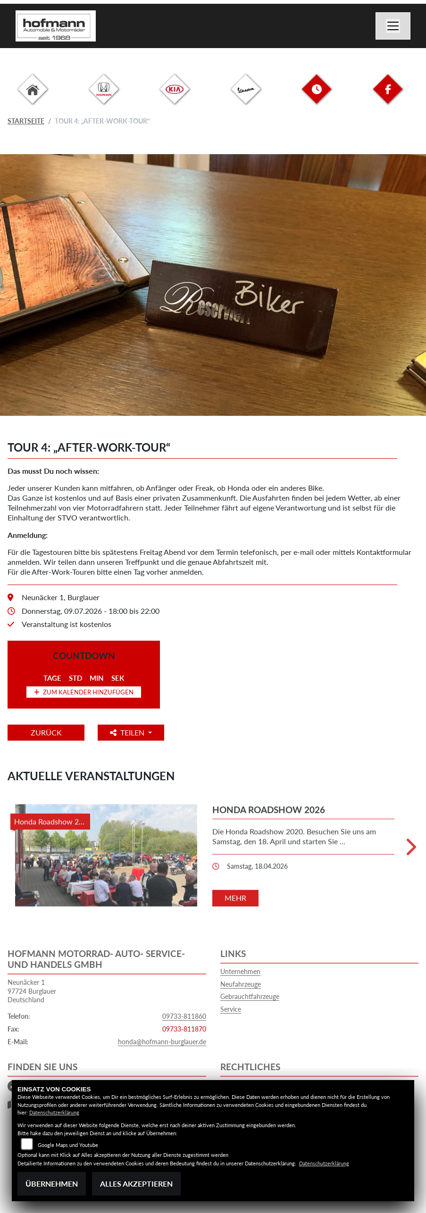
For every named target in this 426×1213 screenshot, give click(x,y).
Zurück (46, 732)
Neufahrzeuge (240, 984)
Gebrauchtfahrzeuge (249, 996)
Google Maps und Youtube (68, 1145)
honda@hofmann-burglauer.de (162, 1042)
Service (230, 1009)
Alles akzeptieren (136, 1183)
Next (410, 850)
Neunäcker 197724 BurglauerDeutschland (32, 991)
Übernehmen (51, 1183)
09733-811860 (184, 1016)
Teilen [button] (129, 732)
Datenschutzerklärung (54, 1112)
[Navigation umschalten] (393, 26)
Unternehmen (240, 971)
